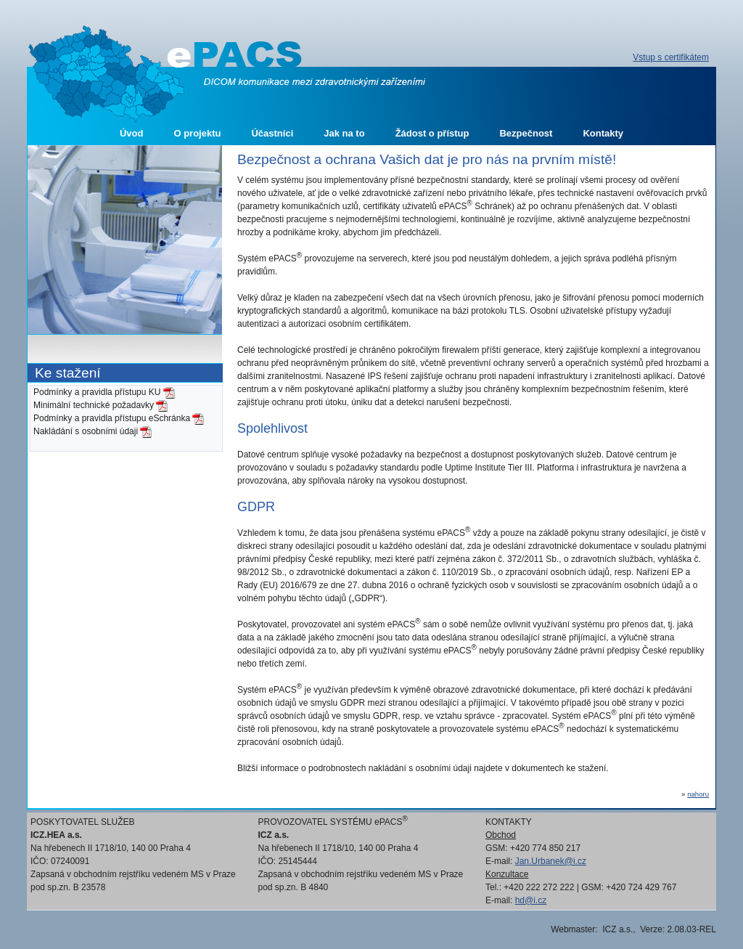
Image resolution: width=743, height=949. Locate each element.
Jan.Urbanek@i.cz (550, 861)
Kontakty (603, 133)
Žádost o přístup (432, 133)
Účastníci (272, 133)
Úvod (132, 133)
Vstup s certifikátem (671, 57)
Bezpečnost (525, 133)
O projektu (197, 133)
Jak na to (344, 133)
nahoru (698, 794)
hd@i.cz (531, 900)
